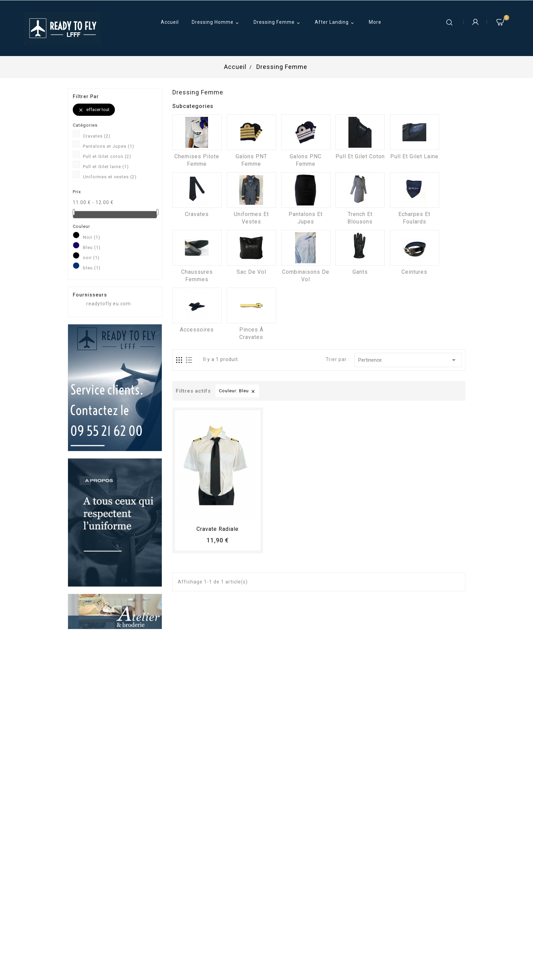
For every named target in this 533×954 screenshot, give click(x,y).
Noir (91, 237)
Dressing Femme (278, 22)
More (375, 22)
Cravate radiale (217, 529)
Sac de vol (251, 272)
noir (91, 257)
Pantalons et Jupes (108, 146)
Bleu (92, 247)
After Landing (335, 22)
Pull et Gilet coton (107, 156)
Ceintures (414, 272)
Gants (360, 272)
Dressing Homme (216, 22)
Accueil (170, 22)
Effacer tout (93, 110)
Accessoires (197, 329)
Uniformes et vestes (110, 176)
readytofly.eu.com (108, 303)
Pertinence (408, 360)
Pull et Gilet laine (106, 166)
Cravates (96, 136)
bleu (92, 267)
